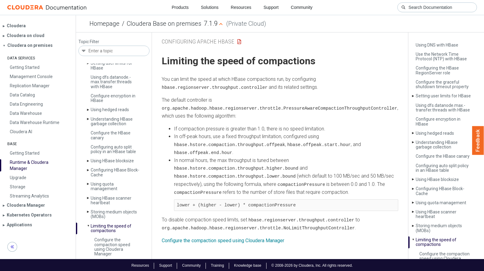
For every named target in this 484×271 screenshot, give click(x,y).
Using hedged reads (110, 109)
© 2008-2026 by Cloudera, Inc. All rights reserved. (312, 264)
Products (180, 7)
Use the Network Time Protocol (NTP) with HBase (441, 56)
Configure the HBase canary (110, 135)
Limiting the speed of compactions (111, 228)
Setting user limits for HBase (111, 65)
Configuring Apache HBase (198, 41)
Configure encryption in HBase (113, 98)
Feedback (478, 140)
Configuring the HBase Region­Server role (437, 70)
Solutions (210, 7)
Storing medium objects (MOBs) (114, 214)
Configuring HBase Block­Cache (115, 172)
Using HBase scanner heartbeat (111, 200)
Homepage (104, 23)
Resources (241, 7)
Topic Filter (88, 42)
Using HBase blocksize (112, 160)
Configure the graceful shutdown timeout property (442, 84)
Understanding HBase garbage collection (112, 121)
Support (270, 7)
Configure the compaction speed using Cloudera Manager (112, 246)
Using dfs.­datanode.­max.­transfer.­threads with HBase (111, 82)
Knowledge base (247, 264)
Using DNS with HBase (437, 45)
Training (217, 264)
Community (301, 7)
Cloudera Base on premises (164, 23)
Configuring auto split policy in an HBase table (113, 149)
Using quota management (104, 186)
